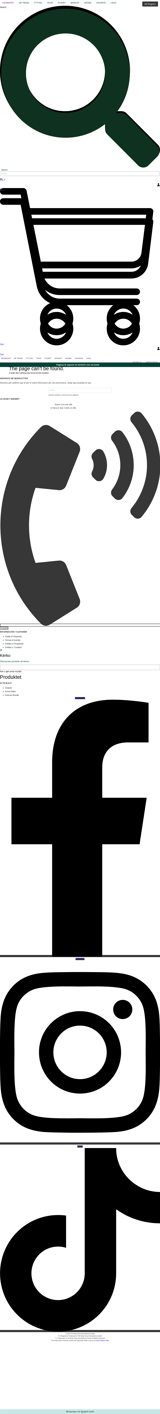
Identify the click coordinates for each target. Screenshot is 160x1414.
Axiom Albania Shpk (102, 1340)
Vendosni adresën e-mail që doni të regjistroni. (63, 395)
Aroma (88, 3)
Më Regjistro (150, 4)
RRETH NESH (152, 362)
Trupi (50, 3)
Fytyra (38, 3)
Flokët (62, 3)
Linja (113, 3)
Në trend (24, 3)
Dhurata (101, 3)
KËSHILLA (137, 362)
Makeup (75, 3)
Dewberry (8, 3)
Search (3, 7)
